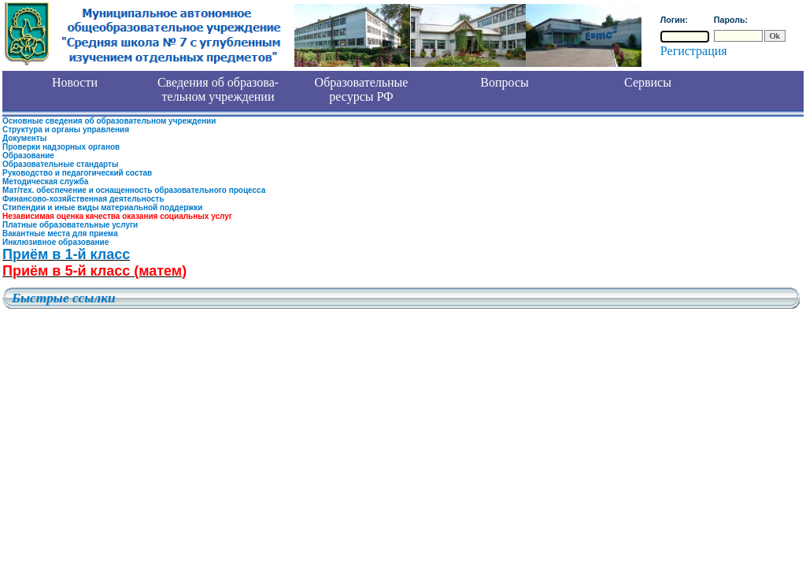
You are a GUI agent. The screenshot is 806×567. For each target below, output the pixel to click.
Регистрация (693, 50)
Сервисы (647, 82)
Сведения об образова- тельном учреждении (218, 89)
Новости (75, 82)
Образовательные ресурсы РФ (362, 89)
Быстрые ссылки (64, 298)
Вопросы (504, 82)
